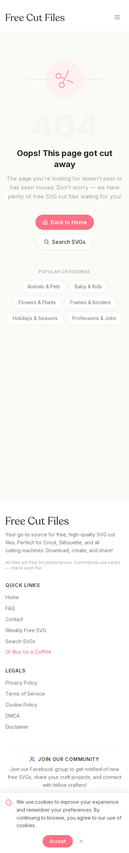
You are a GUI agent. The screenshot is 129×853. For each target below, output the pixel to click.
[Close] (81, 841)
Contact (14, 619)
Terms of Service (25, 694)
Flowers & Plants (37, 302)
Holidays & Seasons (35, 318)
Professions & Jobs (94, 318)
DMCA (13, 716)
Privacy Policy (21, 683)
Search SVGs (64, 241)
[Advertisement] (64, 393)
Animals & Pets (44, 286)
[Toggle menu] (117, 17)
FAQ (10, 608)
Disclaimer (17, 727)
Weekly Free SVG (26, 630)
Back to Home (64, 222)
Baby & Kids (88, 286)
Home (12, 597)
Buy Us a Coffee (28, 652)
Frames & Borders (90, 302)
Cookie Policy (21, 705)
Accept (58, 841)
